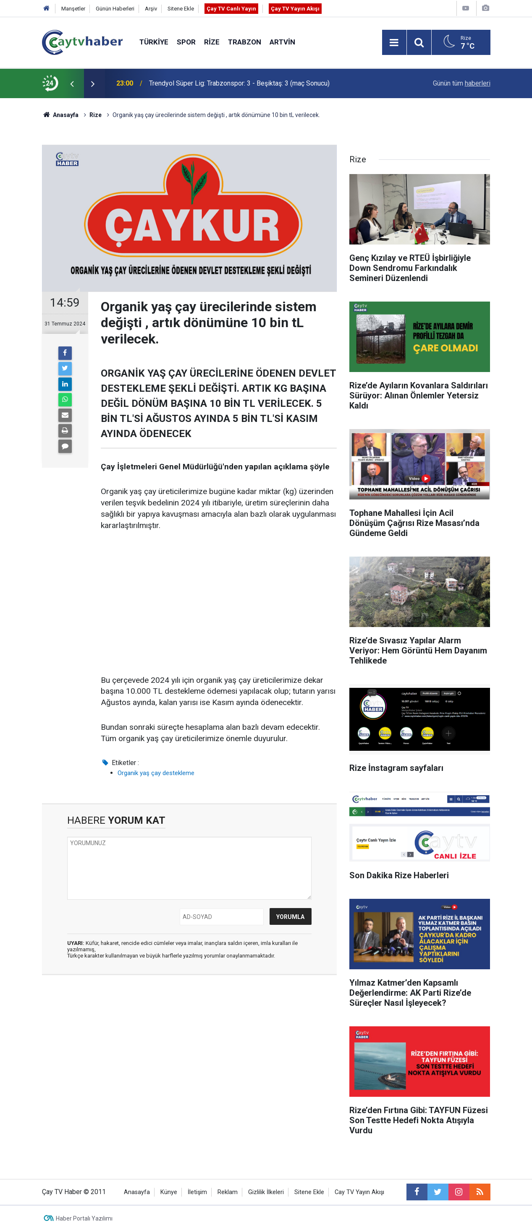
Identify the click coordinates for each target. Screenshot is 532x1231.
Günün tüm (461, 83)
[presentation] (72, 83)
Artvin (282, 42)
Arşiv (151, 8)
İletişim (197, 1192)
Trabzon (244, 42)
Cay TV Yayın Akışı (359, 1192)
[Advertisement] (219, 603)
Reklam (228, 1192)
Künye (168, 1192)
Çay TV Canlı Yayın (231, 8)
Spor (186, 42)
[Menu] (394, 43)
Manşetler (73, 8)
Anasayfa (137, 1192)
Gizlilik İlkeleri (266, 1192)
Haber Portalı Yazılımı (84, 1218)
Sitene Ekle (181, 8)
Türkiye (153, 42)
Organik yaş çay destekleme (156, 773)
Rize (212, 42)
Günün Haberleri (115, 8)
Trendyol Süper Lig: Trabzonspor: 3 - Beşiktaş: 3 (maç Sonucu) (239, 83)
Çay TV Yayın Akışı (295, 8)
